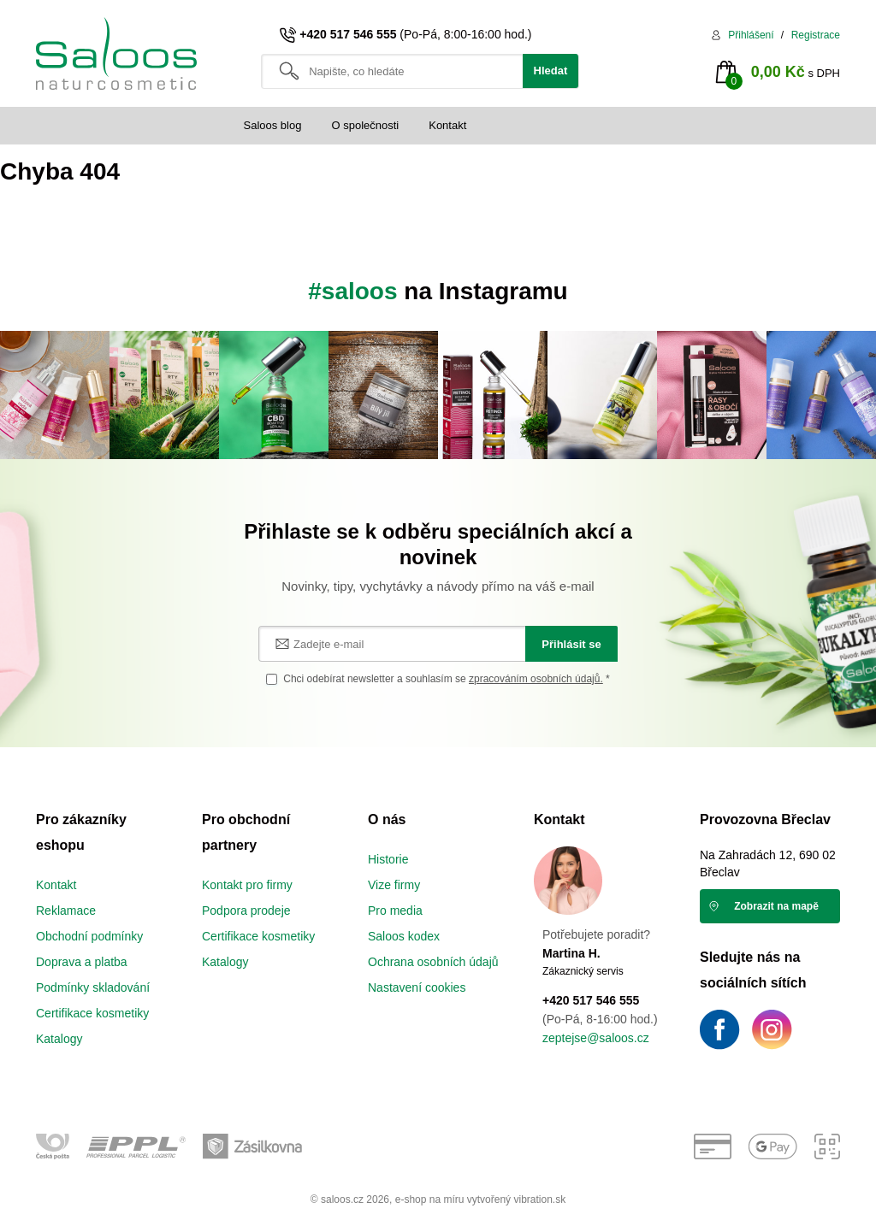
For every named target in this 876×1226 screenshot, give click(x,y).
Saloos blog (273, 125)
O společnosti (365, 125)
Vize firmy (394, 885)
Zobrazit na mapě (776, 906)
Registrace (815, 35)
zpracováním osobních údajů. (536, 679)
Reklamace (66, 910)
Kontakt (447, 125)
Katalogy (59, 1039)
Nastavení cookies (416, 987)
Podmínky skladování (93, 987)
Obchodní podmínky (89, 936)
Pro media (395, 910)
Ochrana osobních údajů (433, 962)
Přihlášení (750, 35)
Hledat (551, 70)
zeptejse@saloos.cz (595, 1038)
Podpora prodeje (246, 910)
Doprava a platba (81, 962)
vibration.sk (539, 1199)
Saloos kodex (404, 936)
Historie (388, 859)
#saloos (352, 291)
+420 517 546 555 (347, 34)
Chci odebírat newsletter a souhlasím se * (446, 679)
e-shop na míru (430, 1199)
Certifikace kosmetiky (92, 1013)
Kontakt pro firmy (247, 885)
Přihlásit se (571, 644)
